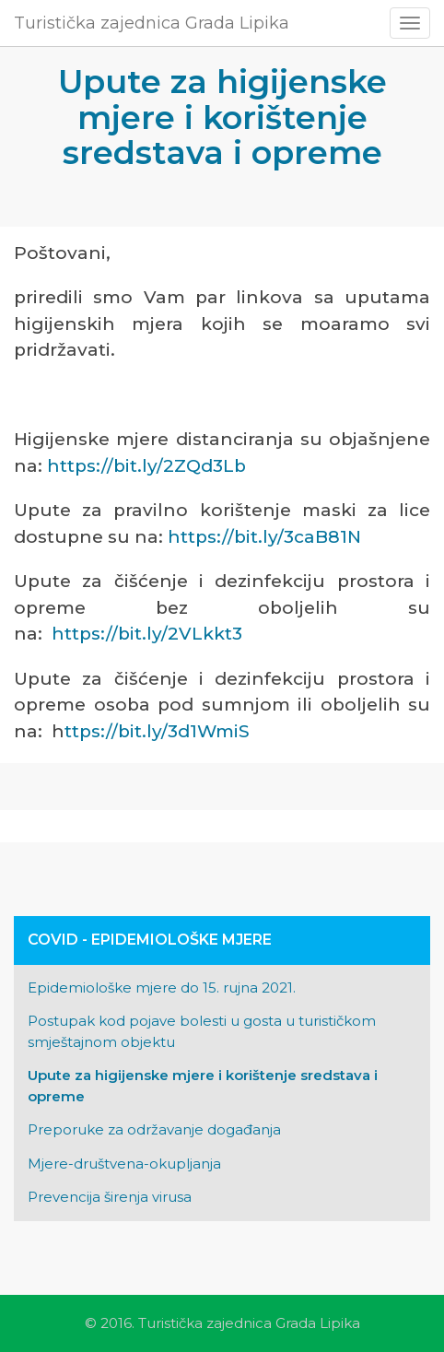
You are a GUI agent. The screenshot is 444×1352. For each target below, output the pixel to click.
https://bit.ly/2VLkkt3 (147, 633)
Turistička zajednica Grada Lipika (151, 23)
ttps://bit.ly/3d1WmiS (157, 731)
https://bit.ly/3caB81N (264, 536)
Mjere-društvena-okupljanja (124, 1163)
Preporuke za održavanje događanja (154, 1129)
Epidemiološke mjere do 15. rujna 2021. (162, 987)
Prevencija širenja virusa (110, 1196)
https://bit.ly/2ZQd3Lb (146, 465)
